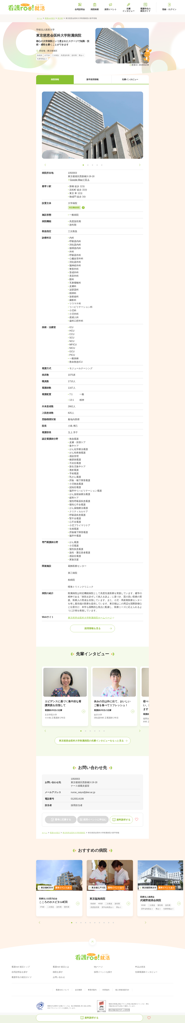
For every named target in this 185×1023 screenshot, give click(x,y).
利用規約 (105, 990)
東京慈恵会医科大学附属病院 (74, 833)
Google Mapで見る (79, 180)
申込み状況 (140, 967)
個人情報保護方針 (122, 990)
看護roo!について (62, 990)
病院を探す (58, 972)
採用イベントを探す (103, 972)
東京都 (60, 18)
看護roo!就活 (50, 18)
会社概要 (78, 990)
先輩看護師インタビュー (146, 972)
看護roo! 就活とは (61, 967)
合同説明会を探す (20, 972)
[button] (55, 79)
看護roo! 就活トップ (21, 967)
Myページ (98, 967)
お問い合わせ (59, 977)
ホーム (39, 18)
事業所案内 (92, 990)
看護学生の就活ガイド (22, 977)
